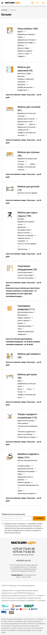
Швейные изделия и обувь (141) (28, 456)
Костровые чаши (25, 230)
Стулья (22, 392)
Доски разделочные (27, 312)
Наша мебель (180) (28, 28)
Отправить (39, 518)
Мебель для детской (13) (28, 188)
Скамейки (23, 241)
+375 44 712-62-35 (23, 551)
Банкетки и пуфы (25, 73)
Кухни (21, 389)
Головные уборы (25, 466)
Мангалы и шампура (27, 235)
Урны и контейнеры (27, 434)
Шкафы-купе (23, 90)
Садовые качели (25, 238)
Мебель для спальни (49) (28, 154)
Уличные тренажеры (27, 278)
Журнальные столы (27, 121)
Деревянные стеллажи (27, 40)
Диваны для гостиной (28, 119)
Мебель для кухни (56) (27, 376)
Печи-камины (24, 423)
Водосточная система (27, 421)
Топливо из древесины (28, 432)
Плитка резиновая (26, 272)
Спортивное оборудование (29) (27, 268)
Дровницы (23, 227)
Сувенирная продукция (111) (26, 308)
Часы (21, 329)
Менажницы (24, 315)
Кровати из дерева (26, 51)
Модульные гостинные (27, 127)
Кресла (33, 124)
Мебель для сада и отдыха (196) (27, 214)
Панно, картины (25, 320)
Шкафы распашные (27, 87)
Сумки (21, 491)
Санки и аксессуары (26, 275)
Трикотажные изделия (27, 493)
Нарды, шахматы (26, 318)
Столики (22, 164)
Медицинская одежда (28, 471)
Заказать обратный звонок (23, 555)
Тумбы (33, 164)
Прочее (22, 323)
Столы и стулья (25, 54)
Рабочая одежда (25, 482)
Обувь (21, 474)
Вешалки (22, 76)
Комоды (22, 124)
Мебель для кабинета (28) (29, 356)
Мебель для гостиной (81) (29, 109)
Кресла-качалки (25, 233)
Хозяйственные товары (28, 437)
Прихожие (23, 84)
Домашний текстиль (27, 469)
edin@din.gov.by (23, 560)
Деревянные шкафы (27, 43)
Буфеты (22, 32)
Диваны (22, 45)
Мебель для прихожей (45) (25, 69)
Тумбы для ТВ (24, 130)
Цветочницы (24, 249)
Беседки (22, 219)
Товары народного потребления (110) (27, 416)
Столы (31, 389)
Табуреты (22, 56)
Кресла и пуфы (24, 48)
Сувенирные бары (26, 326)
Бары (21, 381)
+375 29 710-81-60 (23, 548)
